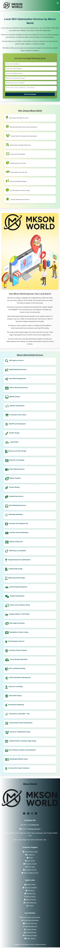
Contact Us (30, 855)
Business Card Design (16, 460)
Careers (30, 906)
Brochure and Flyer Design (17, 451)
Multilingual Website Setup (19, 759)
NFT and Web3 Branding (17, 669)
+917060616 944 (33, 825)
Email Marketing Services (17, 506)
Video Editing (30, 939)
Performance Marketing (16, 705)
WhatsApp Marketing (16, 515)
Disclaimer (30, 891)
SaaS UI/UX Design (15, 696)
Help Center (30, 861)
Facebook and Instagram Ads (18, 524)
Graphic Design (14, 433)
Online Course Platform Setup (20, 605)
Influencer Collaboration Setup (20, 732)
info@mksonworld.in (34, 829)
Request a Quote (30, 864)
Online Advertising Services (18, 388)
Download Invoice (30, 870)
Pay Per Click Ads (30, 924)
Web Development (30, 927)
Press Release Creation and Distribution (22, 750)
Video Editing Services (17, 470)
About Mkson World (30, 852)
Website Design (14, 397)
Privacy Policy (30, 885)
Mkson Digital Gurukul (30, 873)
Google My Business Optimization (19, 560)
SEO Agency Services (16, 361)
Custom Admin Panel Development (20, 723)
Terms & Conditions (30, 888)
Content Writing (14, 488)
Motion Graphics (15, 479)
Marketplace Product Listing (18, 633)
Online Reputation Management (19, 678)
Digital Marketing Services (17, 370)
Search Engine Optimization (30, 918)
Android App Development (18, 587)
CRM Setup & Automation (17, 551)
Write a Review (30, 900)
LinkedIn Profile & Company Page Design (22, 741)
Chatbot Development (17, 596)
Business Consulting (16, 687)
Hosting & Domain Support (18, 651)
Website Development (17, 406)
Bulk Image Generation (17, 624)
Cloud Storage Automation (19, 660)
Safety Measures (30, 903)
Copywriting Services (16, 497)
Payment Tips (30, 894)
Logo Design (14, 442)
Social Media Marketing (30, 921)
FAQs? (30, 858)
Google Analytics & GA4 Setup (19, 614)
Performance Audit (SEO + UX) (19, 714)
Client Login (30, 867)
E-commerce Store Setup (17, 415)
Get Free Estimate (30, 95)
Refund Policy (30, 897)
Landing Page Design (15, 569)
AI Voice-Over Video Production (18, 768)
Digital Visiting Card (16, 542)
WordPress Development (17, 424)
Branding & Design (30, 936)
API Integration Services (16, 642)
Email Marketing (30, 933)
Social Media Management (17, 379)
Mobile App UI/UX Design (16, 578)
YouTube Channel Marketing (18, 533)
